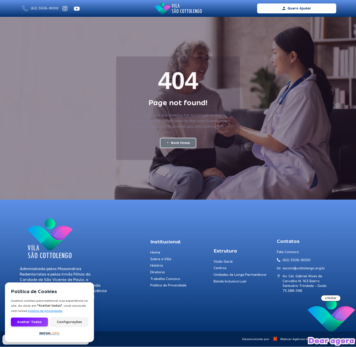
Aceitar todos (29, 322)
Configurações (69, 322)
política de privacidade (45, 311)
